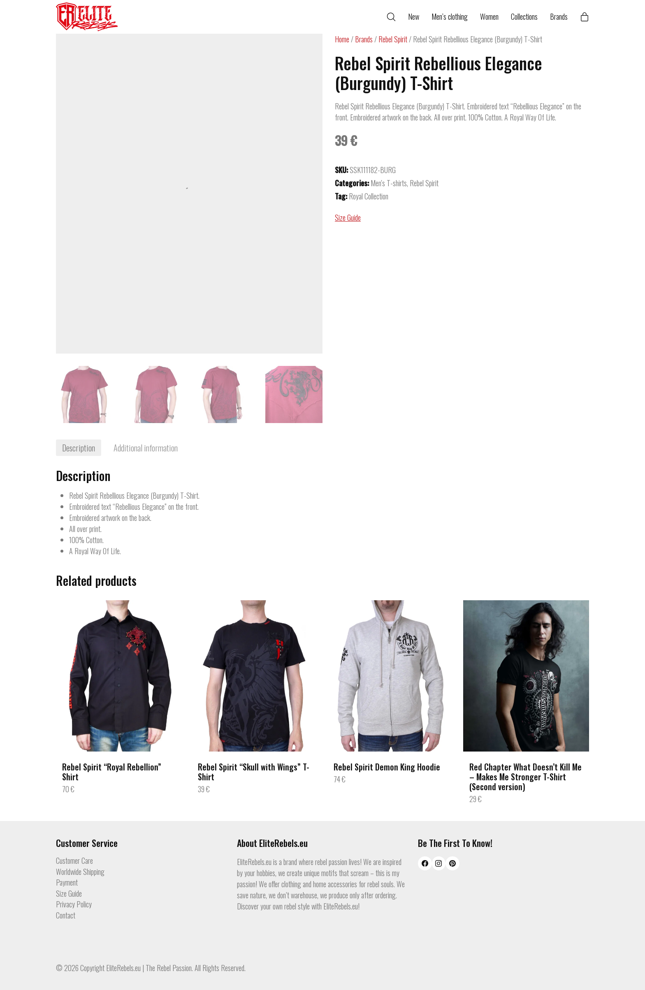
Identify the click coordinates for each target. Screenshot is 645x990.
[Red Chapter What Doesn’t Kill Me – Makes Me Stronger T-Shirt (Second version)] (526, 675)
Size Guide (348, 217)
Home (342, 39)
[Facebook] (425, 863)
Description (78, 448)
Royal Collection (368, 196)
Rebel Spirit (392, 39)
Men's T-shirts (389, 183)
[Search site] (391, 16)
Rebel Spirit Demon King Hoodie (387, 767)
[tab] (78, 447)
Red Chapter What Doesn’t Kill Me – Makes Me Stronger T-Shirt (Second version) (525, 776)
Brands (364, 39)
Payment (67, 882)
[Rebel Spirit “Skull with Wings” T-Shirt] (255, 675)
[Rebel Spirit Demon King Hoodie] (390, 675)
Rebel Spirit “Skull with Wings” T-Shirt (253, 772)
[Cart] (584, 17)
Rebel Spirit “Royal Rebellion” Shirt (111, 772)
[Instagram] (439, 863)
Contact (65, 915)
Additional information (146, 448)
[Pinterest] (452, 863)
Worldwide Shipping (80, 872)
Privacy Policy (74, 904)
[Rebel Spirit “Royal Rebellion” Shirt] (119, 675)
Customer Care (74, 860)
